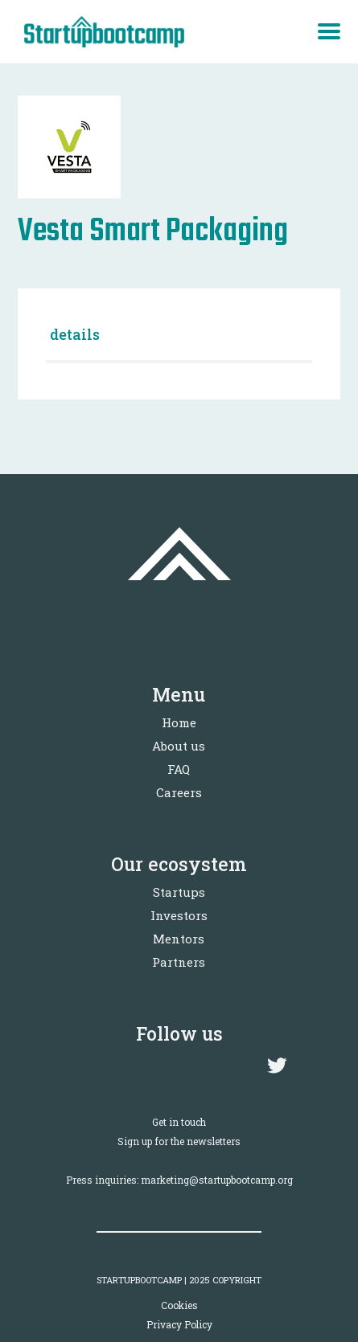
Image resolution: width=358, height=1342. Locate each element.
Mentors (178, 939)
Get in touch (179, 1121)
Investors (179, 915)
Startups (179, 892)
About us (178, 746)
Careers (179, 792)
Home (179, 722)
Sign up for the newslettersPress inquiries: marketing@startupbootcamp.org (179, 1160)
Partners (178, 962)
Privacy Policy (179, 1324)
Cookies (179, 1305)
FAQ (178, 769)
